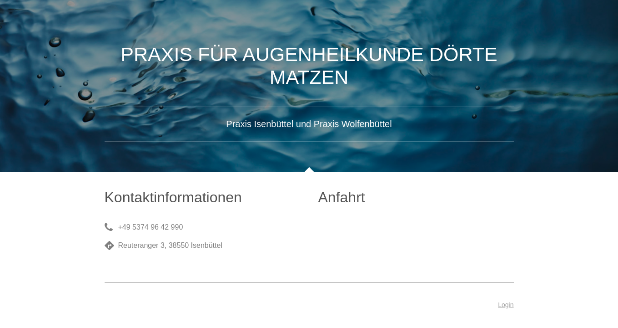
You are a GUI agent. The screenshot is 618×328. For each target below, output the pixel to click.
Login (505, 304)
